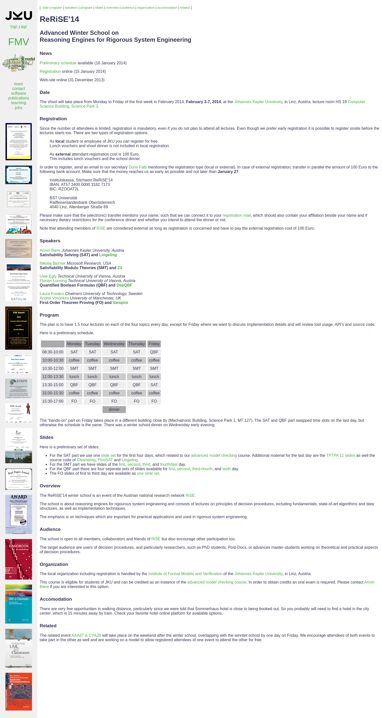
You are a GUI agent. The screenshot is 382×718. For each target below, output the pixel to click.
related (185, 7)
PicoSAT (105, 460)
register (56, 7)
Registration (50, 71)
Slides (46, 437)
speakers (71, 7)
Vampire (120, 302)
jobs (18, 108)
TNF (14, 27)
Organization (54, 564)
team (18, 84)
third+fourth (202, 469)
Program (49, 315)
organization (146, 7)
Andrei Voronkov (54, 298)
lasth (226, 469)
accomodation (167, 7)
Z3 (119, 268)
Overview (50, 485)
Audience (50, 529)
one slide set (148, 473)
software (18, 93)
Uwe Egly (48, 276)
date (45, 7)
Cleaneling (86, 460)
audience (128, 7)
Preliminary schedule (58, 63)
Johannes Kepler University (258, 102)
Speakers (50, 240)
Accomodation (56, 599)
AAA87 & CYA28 (86, 635)
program (86, 7)
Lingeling (108, 255)
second (134, 464)
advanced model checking (214, 455)
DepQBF (124, 285)
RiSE (101, 228)
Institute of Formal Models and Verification (185, 574)
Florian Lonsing (53, 281)
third (146, 464)
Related (48, 625)
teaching (18, 103)
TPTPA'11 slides (340, 455)
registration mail (237, 215)
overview (112, 7)
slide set (108, 455)
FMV (18, 41)
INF (24, 27)
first (122, 464)
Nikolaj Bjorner (53, 263)
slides (99, 7)
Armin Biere (50, 250)
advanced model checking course (216, 582)
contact (18, 88)
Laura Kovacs (52, 294)
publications (18, 98)
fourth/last (168, 464)
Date (45, 92)
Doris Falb (138, 167)
